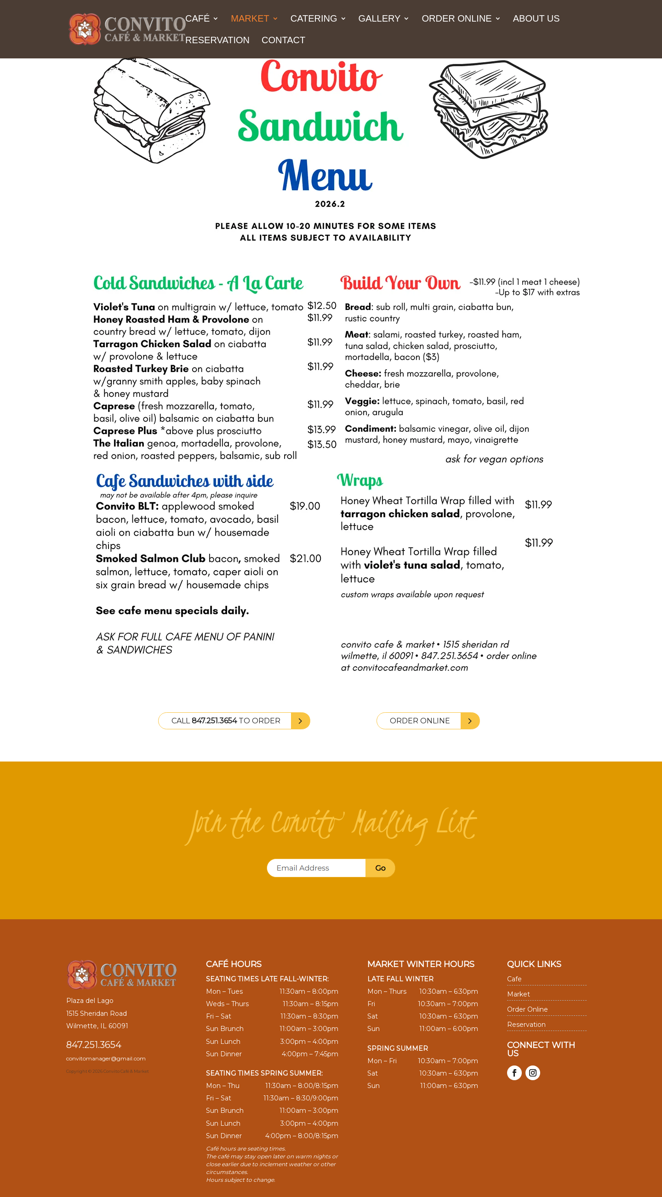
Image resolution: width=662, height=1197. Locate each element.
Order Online (456, 19)
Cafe (514, 979)
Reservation (217, 41)
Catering (314, 19)
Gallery (380, 19)
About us (536, 19)
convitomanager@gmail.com (106, 1058)
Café (197, 19)
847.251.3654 (93, 1044)
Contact (283, 41)
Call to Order (225, 720)
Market (250, 19)
